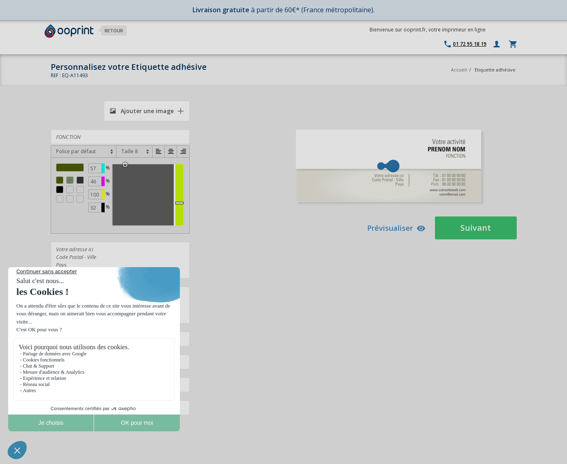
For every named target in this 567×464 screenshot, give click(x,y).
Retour (114, 30)
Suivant (475, 227)
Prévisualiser (396, 228)
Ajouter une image (142, 111)
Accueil (459, 70)
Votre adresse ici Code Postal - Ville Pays (120, 260)
